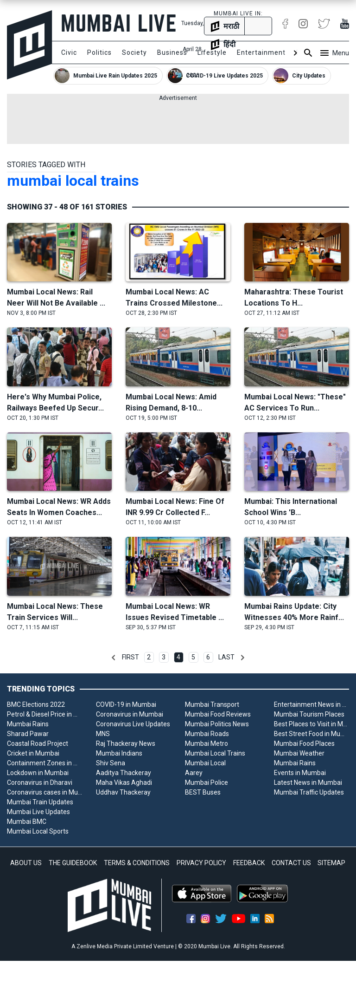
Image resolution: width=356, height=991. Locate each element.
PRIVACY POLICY (201, 863)
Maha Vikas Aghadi (124, 782)
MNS (103, 733)
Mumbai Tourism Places (309, 714)
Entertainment (261, 52)
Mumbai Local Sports (38, 831)
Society (134, 52)
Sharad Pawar (28, 733)
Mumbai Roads (207, 733)
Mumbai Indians (119, 753)
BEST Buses (203, 792)
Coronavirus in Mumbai (129, 714)
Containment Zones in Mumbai (44, 763)
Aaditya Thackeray (123, 772)
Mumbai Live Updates (38, 811)
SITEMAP (331, 863)
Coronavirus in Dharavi (39, 782)
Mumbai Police (206, 782)
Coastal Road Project (37, 743)
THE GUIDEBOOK (73, 863)
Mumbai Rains (28, 724)
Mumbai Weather (299, 753)
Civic (69, 52)
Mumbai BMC (26, 821)
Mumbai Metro (206, 743)
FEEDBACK (249, 863)
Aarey (194, 772)
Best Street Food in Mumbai (311, 733)
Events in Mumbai (300, 772)
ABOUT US (26, 863)
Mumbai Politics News (217, 724)
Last (226, 657)
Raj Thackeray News (125, 743)
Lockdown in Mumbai (38, 772)
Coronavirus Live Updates (133, 724)
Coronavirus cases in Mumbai (44, 792)
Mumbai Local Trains (215, 753)
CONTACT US (291, 863)
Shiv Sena (110, 763)
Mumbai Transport (212, 704)
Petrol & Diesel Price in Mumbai (44, 714)
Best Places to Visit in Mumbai (311, 724)
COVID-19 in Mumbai (126, 704)
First (130, 657)
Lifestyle (212, 52)
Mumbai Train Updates (40, 802)
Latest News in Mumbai (308, 782)
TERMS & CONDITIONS (137, 863)
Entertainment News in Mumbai (311, 704)
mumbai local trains (73, 180)
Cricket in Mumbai (33, 753)
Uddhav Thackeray (123, 792)
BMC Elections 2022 (36, 704)
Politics (99, 52)
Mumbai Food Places (304, 743)
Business (172, 52)
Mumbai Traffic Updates (309, 792)
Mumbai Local (205, 763)
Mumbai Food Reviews (218, 714)
